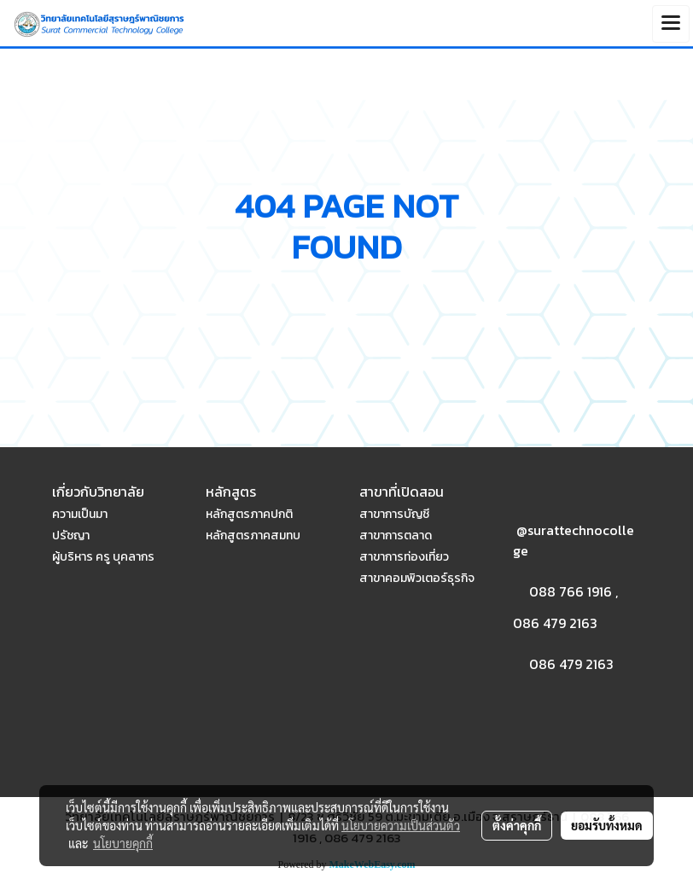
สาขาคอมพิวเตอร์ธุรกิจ (417, 578)
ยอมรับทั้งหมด (607, 825)
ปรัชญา (71, 535)
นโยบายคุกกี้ (123, 843)
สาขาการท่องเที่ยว (404, 557)
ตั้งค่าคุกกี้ (516, 825)
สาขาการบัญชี (394, 514)
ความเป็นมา (80, 514)
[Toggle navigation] (671, 24)
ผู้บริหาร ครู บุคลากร (103, 557)
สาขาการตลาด (395, 535)
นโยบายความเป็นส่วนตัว (400, 825)
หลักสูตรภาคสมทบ (253, 535)
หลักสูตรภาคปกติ (249, 514)
